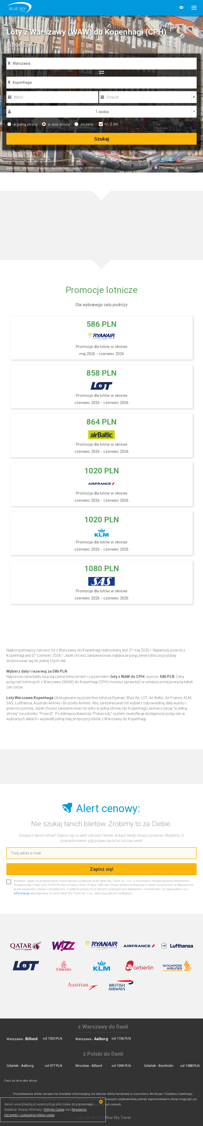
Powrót (113, 97)
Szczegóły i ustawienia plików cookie (29, 1115)
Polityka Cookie (54, 1109)
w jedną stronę (22, 124)
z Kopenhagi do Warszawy (176, 167)
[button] (192, 7)
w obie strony (56, 124)
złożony (84, 124)
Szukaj (101, 139)
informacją (21, 893)
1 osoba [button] (102, 112)
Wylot (18, 97)
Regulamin (79, 1109)
